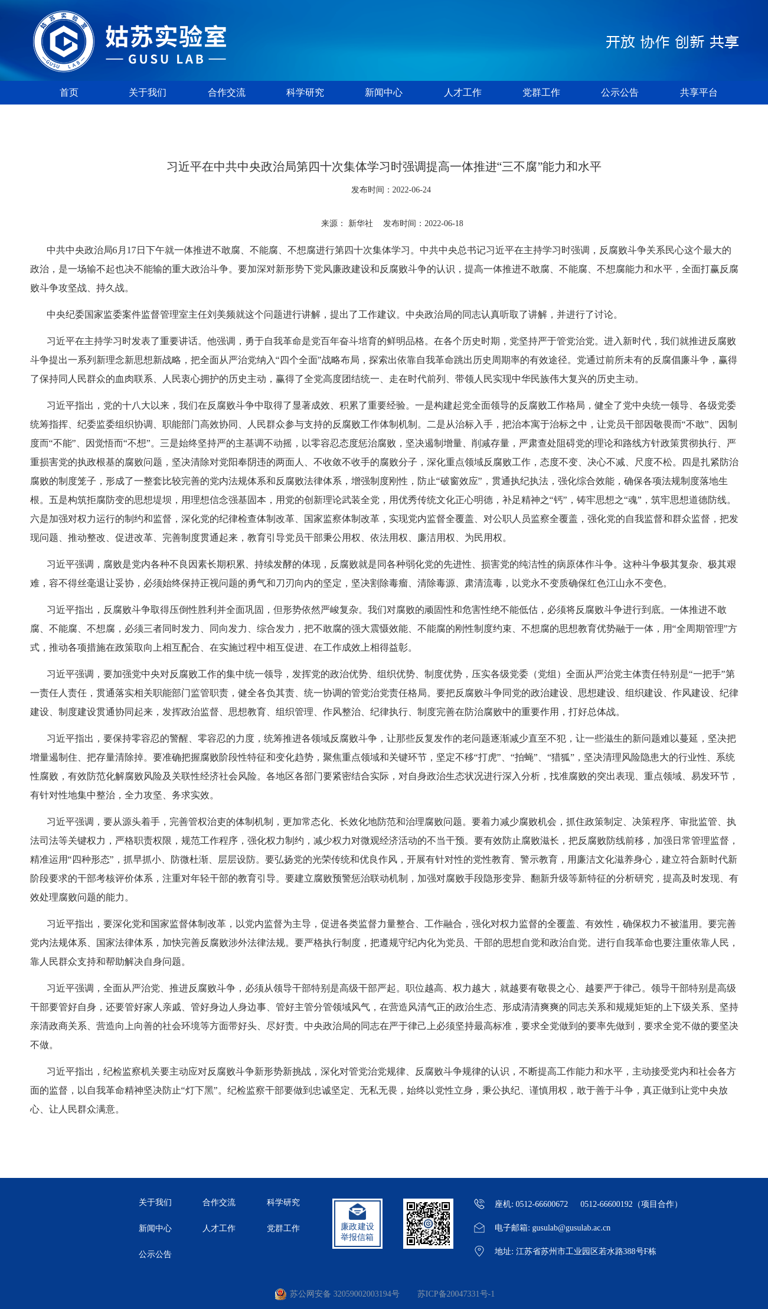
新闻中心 (384, 92)
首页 (69, 92)
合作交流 (227, 92)
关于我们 (147, 92)
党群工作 (541, 92)
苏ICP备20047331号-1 (456, 1294)
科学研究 (305, 92)
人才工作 (463, 92)
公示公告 (620, 92)
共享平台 (699, 92)
